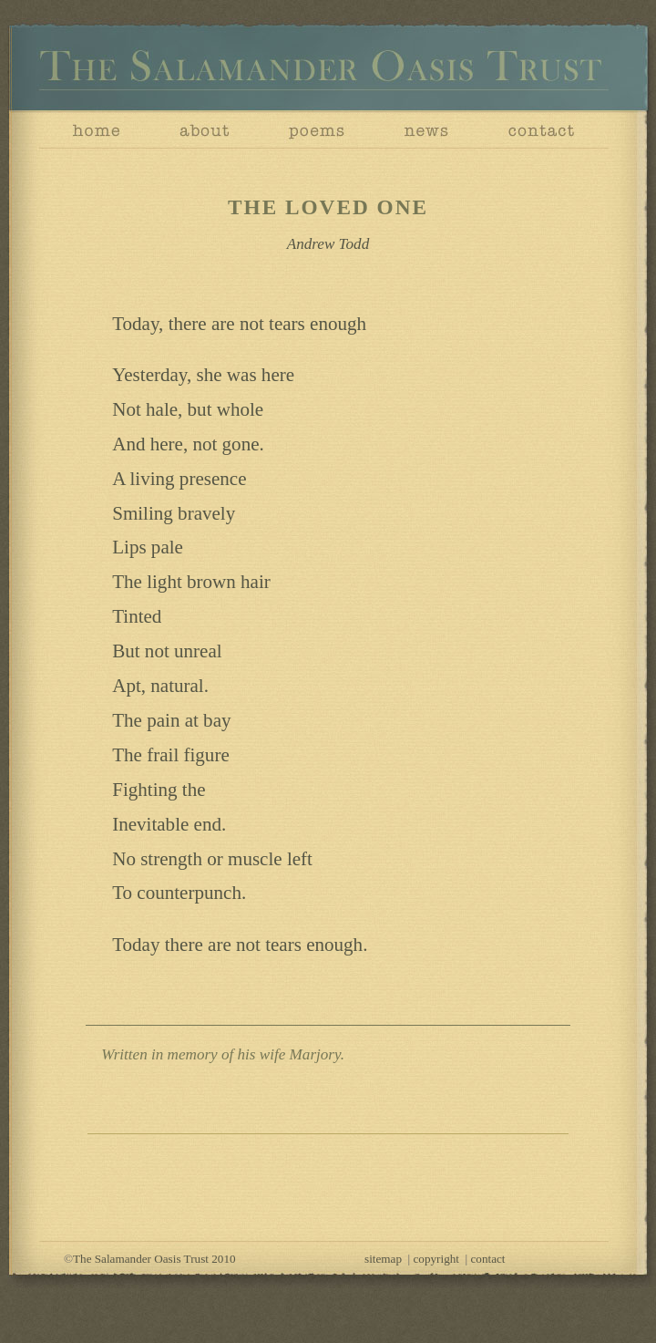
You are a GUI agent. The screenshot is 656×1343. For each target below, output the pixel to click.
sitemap (383, 1259)
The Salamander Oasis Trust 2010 (154, 1259)
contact (488, 1259)
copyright (436, 1259)
